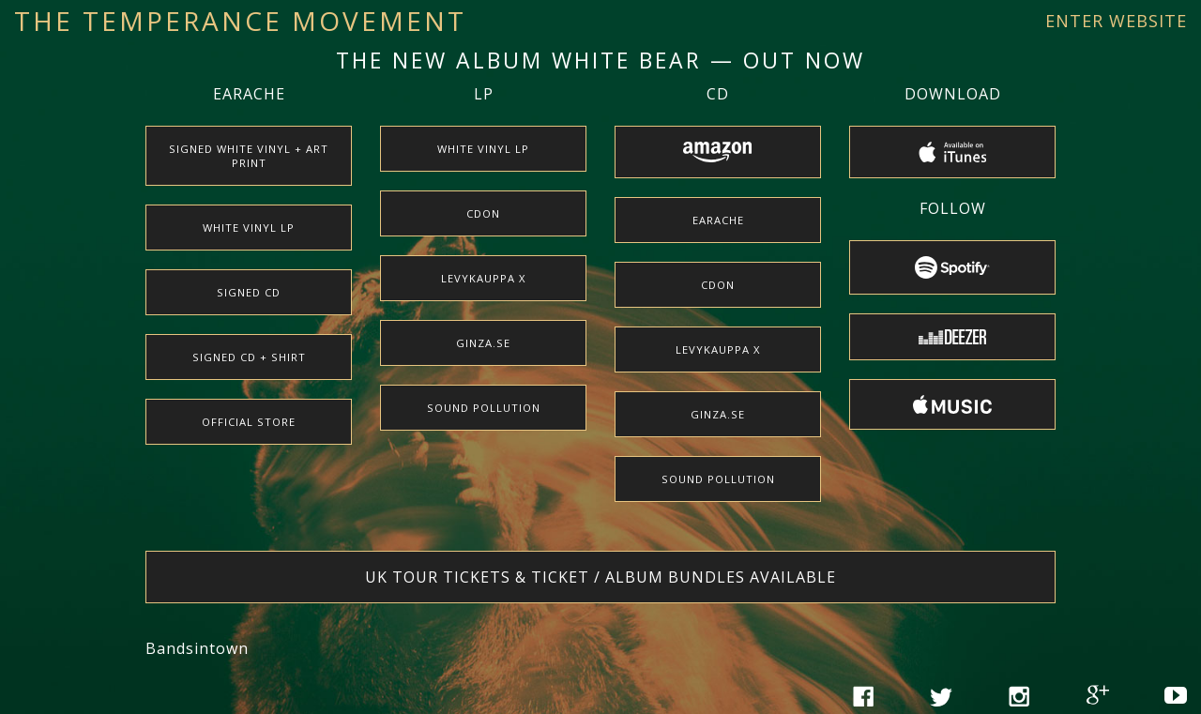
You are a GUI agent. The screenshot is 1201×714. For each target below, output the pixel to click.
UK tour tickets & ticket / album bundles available (600, 577)
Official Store (249, 422)
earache (718, 220)
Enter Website (1116, 20)
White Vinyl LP (249, 227)
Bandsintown (197, 648)
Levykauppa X (483, 278)
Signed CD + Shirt (249, 357)
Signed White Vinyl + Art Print (248, 156)
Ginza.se (483, 343)
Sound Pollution (483, 408)
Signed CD (249, 292)
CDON (483, 213)
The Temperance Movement (240, 20)
